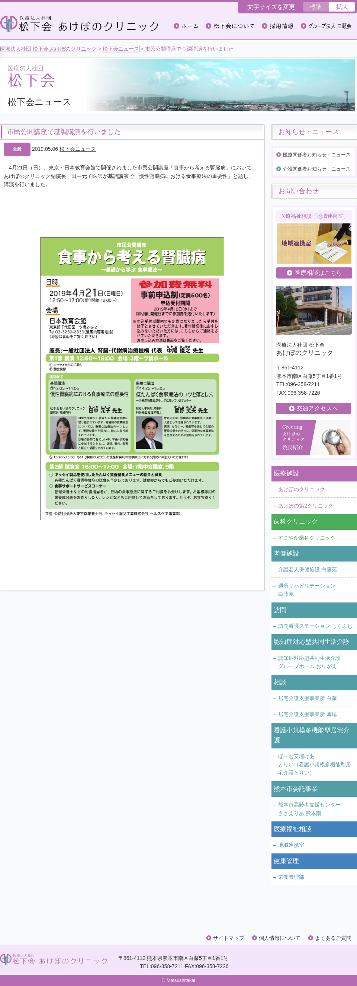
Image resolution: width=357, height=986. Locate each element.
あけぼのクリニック (301, 489)
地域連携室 (291, 845)
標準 (316, 7)
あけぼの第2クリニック (305, 506)
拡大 (342, 7)
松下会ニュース (121, 49)
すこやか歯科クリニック (306, 538)
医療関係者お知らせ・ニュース (317, 155)
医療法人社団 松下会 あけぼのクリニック (48, 49)
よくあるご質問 (333, 938)
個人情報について (279, 938)
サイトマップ (228, 938)
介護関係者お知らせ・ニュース (317, 169)
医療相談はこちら (318, 273)
